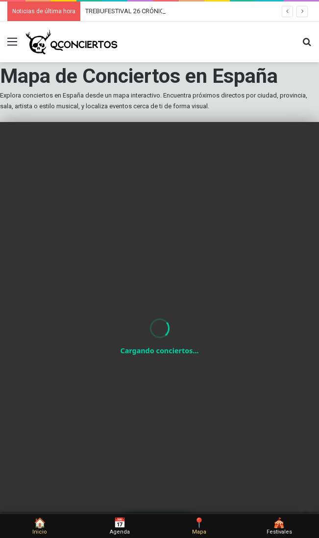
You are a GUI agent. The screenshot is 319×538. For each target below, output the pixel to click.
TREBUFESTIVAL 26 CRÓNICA (126, 11)
